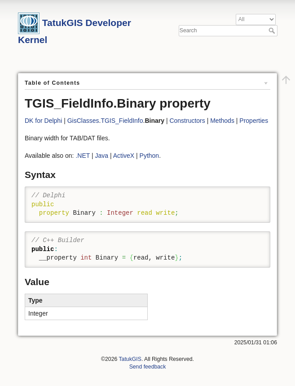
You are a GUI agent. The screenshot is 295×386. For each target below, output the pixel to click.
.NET (82, 155)
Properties (253, 120)
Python (149, 155)
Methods (222, 120)
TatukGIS (130, 359)
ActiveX (123, 155)
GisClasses (83, 120)
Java (101, 155)
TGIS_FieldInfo (122, 120)
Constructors (187, 120)
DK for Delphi (43, 120)
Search (273, 30)
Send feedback (147, 367)
